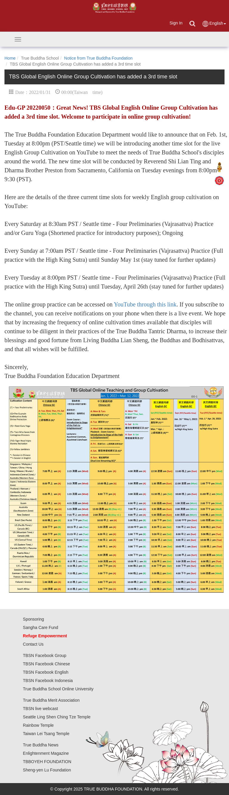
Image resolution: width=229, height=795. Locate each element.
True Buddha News (40, 745)
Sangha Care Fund (40, 627)
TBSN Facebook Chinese (46, 663)
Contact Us (33, 644)
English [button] (214, 23)
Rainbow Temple (38, 725)
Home (10, 58)
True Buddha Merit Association (51, 700)
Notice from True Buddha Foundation (98, 58)
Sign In (175, 23)
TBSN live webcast (40, 708)
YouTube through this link (145, 304)
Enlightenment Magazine (46, 753)
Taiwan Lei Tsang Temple (46, 733)
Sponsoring (33, 619)
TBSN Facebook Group (44, 655)
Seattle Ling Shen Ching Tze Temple (57, 717)
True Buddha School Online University (58, 688)
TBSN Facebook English (46, 672)
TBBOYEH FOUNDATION (47, 761)
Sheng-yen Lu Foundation (47, 770)
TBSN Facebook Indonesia (48, 680)
